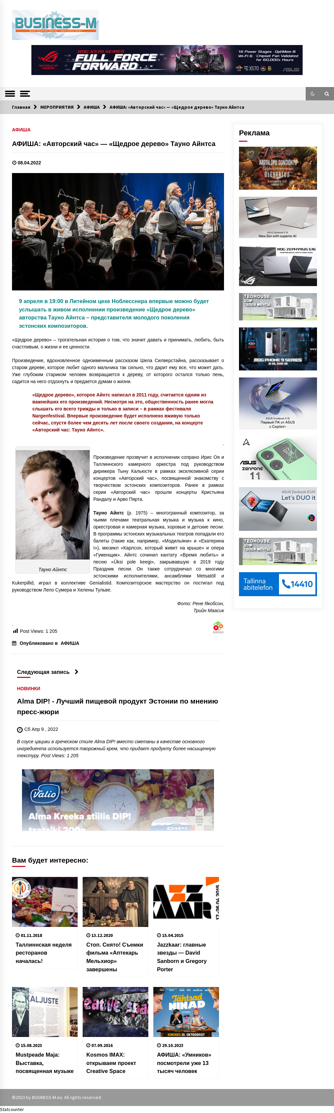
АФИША (21, 129)
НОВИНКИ (28, 688)
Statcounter (12, 1109)
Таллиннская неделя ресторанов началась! (44, 953)
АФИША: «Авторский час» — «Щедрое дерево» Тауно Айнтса (113, 143)
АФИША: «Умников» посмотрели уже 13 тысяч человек (184, 1063)
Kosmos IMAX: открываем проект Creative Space (111, 1063)
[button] (313, 93)
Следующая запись (48, 672)
